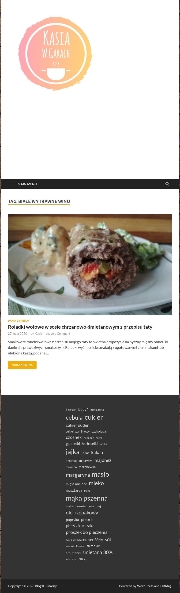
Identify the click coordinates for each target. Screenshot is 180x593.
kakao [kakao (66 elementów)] (97, 452)
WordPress (145, 586)
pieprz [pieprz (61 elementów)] (86, 519)
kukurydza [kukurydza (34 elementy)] (86, 461)
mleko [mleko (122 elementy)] (96, 483)
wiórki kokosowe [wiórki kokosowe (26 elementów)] (75, 545)
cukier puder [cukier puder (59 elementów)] (77, 425)
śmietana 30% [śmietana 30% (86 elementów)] (97, 552)
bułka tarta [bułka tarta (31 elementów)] (97, 409)
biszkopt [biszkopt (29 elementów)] (71, 409)
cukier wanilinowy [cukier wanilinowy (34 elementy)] (78, 431)
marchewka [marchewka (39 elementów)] (87, 467)
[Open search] (167, 184)
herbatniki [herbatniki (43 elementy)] (90, 443)
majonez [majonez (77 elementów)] (102, 460)
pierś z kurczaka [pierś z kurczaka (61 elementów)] (80, 525)
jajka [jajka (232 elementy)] (73, 451)
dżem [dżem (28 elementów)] (99, 437)
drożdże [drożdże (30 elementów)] (89, 438)
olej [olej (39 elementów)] (98, 506)
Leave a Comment (58, 333)
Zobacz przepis (20, 364)
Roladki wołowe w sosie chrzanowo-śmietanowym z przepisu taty (80, 327)
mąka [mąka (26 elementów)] (87, 490)
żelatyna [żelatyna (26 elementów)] (71, 559)
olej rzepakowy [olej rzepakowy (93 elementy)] (82, 512)
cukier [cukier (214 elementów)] (94, 417)
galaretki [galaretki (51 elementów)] (73, 443)
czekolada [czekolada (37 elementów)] (99, 431)
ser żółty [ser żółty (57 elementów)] (95, 539)
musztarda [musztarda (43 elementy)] (74, 490)
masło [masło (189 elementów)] (100, 474)
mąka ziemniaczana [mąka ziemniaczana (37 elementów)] (80, 506)
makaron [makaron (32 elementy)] (71, 467)
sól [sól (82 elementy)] (108, 539)
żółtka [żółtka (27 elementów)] (81, 559)
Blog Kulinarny (45, 586)
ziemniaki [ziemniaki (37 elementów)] (94, 546)
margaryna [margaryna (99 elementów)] (78, 474)
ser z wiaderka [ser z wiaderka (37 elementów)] (76, 540)
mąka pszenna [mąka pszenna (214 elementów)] (87, 498)
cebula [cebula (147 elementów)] (74, 417)
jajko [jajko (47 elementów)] (85, 453)
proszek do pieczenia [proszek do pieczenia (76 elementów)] (87, 532)
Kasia (38, 333)
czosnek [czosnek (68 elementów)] (74, 437)
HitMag (165, 586)
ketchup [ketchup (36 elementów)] (71, 461)
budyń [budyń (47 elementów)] (83, 409)
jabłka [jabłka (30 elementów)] (103, 444)
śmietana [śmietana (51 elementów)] (73, 552)
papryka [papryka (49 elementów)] (72, 519)
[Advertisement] (90, 143)
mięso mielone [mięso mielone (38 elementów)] (76, 484)
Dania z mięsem (18, 320)
